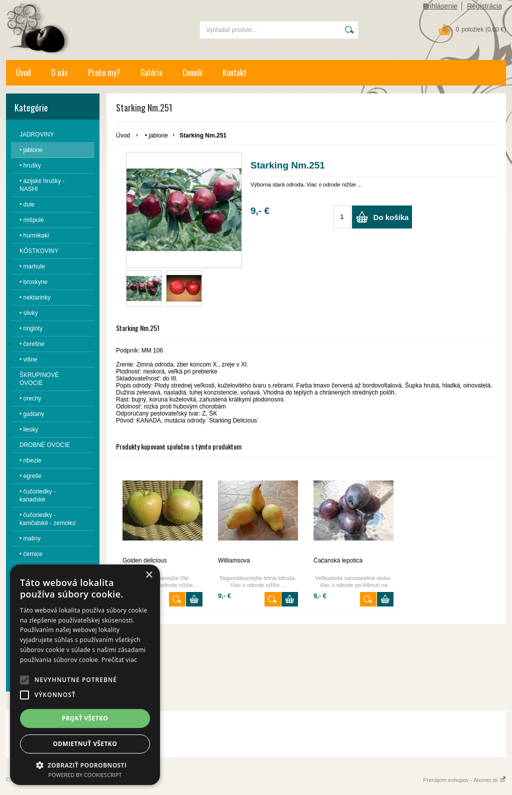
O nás (59, 72)
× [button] (148, 575)
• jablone (156, 135)
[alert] (85, 674)
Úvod (23, 72)
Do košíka (391, 217)
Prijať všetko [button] (85, 718)
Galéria (151, 72)
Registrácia (484, 6)
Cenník (192, 72)
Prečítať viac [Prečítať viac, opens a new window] (119, 660)
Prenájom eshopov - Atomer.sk (464, 780)
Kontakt (234, 72)
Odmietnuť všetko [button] (85, 744)
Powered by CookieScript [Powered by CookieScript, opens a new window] (85, 774)
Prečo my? (104, 72)
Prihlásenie (440, 6)
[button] (24, 680)
